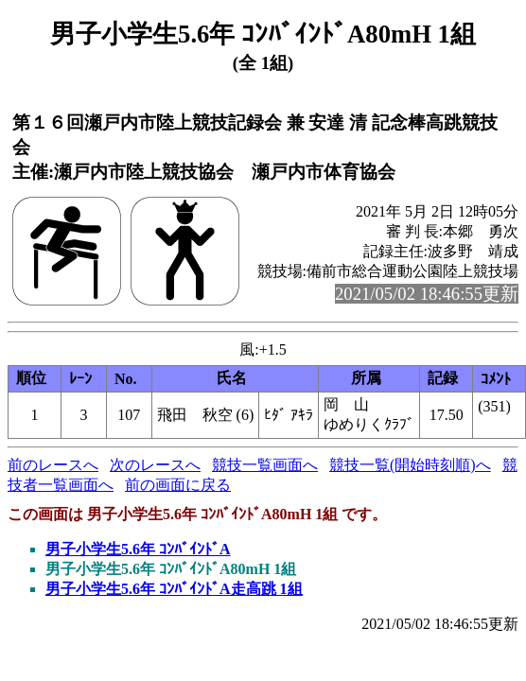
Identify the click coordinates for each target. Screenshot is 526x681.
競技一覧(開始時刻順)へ (410, 465)
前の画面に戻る (178, 485)
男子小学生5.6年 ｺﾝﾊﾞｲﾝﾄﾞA (138, 549)
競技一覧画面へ (265, 465)
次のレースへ (155, 465)
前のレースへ (53, 465)
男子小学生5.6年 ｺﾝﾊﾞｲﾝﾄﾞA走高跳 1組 (174, 589)
